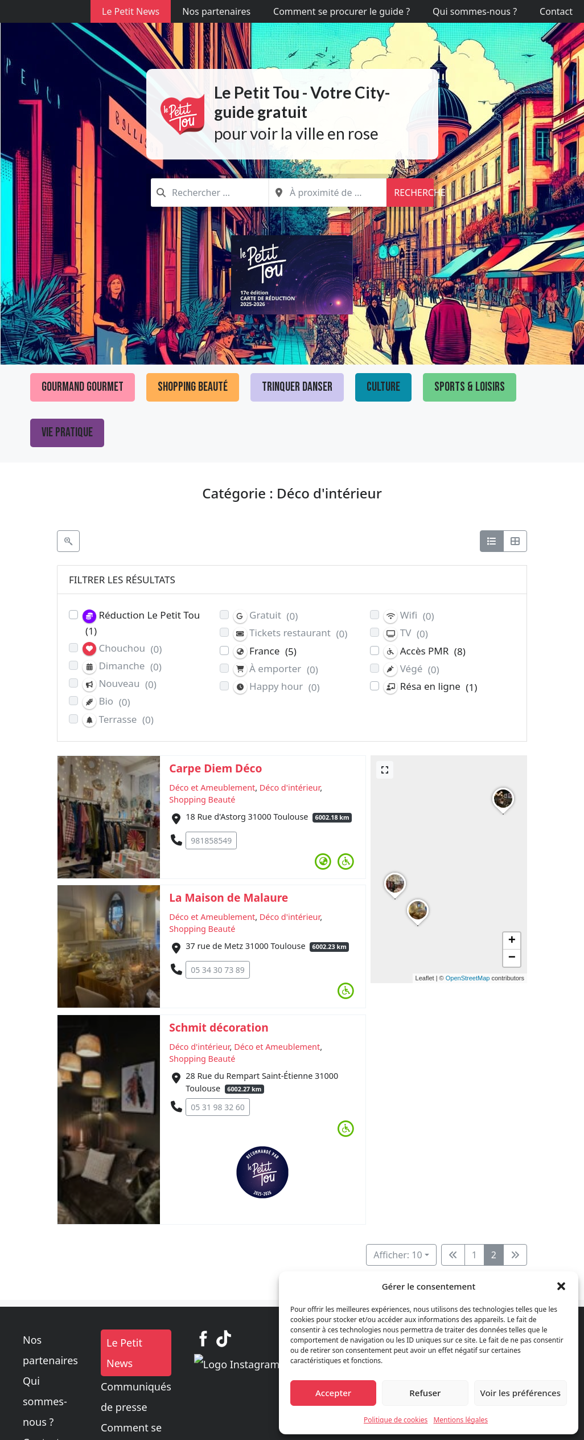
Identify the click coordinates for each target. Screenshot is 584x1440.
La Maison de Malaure (228, 897)
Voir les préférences (520, 1392)
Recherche (414, 192)
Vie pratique (67, 432)
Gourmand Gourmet (83, 387)
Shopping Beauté (193, 387)
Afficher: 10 (397, 1255)
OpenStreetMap (468, 978)
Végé (411, 669)
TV (406, 633)
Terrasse (118, 720)
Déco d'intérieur (290, 787)
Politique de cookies (395, 1420)
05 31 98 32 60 (218, 1107)
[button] (561, 1286)
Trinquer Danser (297, 387)
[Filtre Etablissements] (68, 541)
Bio (106, 701)
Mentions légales (460, 1420)
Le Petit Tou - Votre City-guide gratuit (302, 102)
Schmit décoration (218, 1027)
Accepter (333, 1392)
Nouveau (120, 684)
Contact (556, 11)
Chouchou (122, 648)
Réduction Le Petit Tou (141, 622)
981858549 (211, 840)
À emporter (275, 669)
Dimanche (122, 666)
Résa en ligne (430, 687)
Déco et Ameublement (212, 787)
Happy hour (276, 687)
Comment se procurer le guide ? (341, 11)
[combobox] (210, 192)
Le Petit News (130, 11)
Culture (383, 387)
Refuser (425, 1392)
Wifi (409, 615)
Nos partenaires (216, 11)
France (265, 651)
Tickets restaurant (290, 633)
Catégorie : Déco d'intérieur (292, 493)
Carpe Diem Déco (215, 768)
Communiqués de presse (270, 1366)
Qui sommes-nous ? (475, 11)
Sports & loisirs (469, 387)
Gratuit (265, 615)
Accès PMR (424, 651)
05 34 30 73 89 (218, 969)
